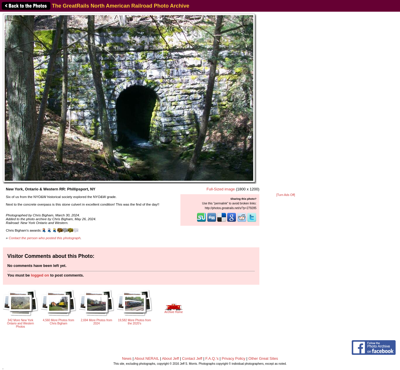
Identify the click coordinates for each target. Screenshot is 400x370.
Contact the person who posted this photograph (45, 238)
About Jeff (170, 358)
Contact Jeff (192, 358)
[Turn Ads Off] (285, 195)
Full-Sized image (220, 189)
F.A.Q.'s (211, 358)
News (127, 358)
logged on (40, 275)
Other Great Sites (263, 358)
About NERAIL (147, 358)
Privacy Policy (233, 358)
